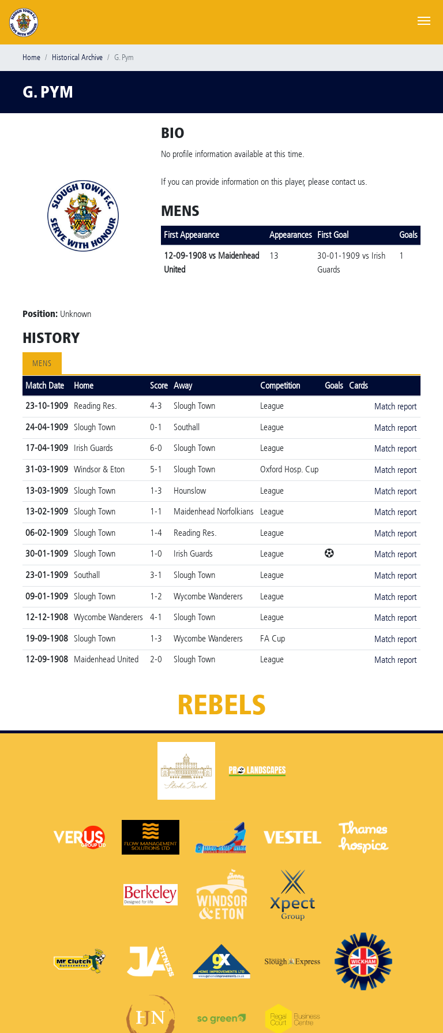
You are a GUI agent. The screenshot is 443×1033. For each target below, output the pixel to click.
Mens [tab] (42, 363)
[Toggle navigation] (424, 19)
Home (31, 57)
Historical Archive (77, 57)
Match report (395, 406)
